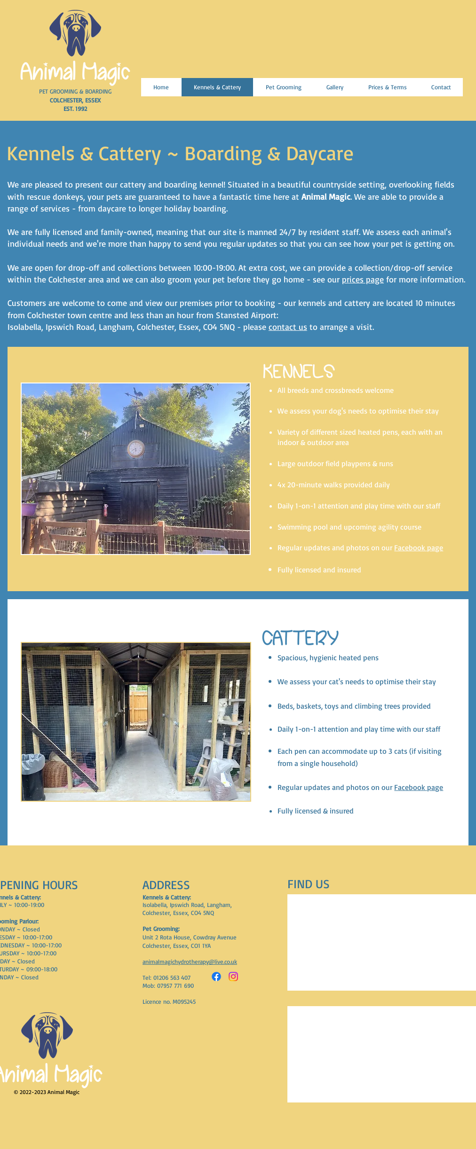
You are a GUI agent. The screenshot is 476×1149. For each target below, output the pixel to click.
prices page (363, 279)
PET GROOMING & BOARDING (75, 91)
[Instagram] (233, 976)
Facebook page (418, 547)
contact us (288, 326)
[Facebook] (216, 976)
